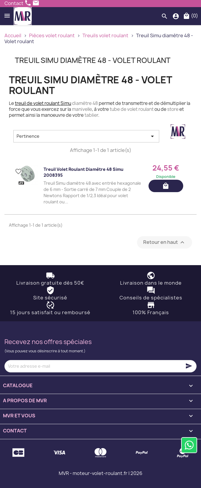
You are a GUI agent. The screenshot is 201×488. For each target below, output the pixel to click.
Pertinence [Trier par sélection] (86, 136)
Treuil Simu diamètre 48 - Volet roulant (92, 60)
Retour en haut (164, 242)
